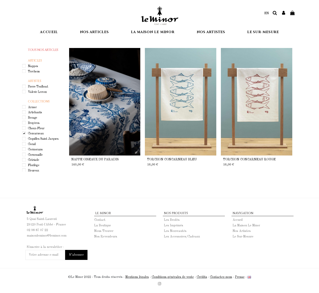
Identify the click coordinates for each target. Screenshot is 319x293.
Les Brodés (172, 219)
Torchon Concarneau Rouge (249, 159)
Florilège (33, 165)
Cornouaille (35, 154)
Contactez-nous (221, 277)
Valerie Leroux (37, 92)
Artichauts (35, 112)
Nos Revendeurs (105, 236)
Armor (32, 107)
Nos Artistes (242, 231)
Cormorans (35, 149)
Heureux (33, 170)
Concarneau (36, 133)
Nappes (33, 66)
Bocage (32, 117)
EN (266, 13)
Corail (32, 144)
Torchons (34, 71)
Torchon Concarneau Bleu (172, 159)
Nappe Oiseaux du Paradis (95, 159)
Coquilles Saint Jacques (43, 138)
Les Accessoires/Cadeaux (182, 236)
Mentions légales (137, 277)
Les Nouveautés (175, 231)
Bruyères (34, 122)
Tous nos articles (43, 50)
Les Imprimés (173, 225)
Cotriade (33, 159)
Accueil (238, 219)
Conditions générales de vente (173, 277)
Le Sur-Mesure (243, 236)
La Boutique (102, 225)
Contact (99, 219)
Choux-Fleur (36, 128)
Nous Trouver (103, 231)
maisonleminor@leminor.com (46, 235)
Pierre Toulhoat (38, 86)
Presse (240, 277)
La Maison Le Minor (246, 225)
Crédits (202, 277)
